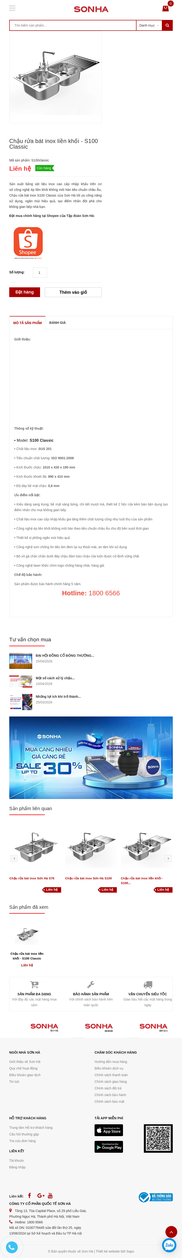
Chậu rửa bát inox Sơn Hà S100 (88, 878)
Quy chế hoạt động (23, 1068)
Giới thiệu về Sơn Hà (24, 1062)
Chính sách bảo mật (109, 1101)
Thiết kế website (108, 1251)
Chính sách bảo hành (110, 1095)
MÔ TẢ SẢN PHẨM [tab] (27, 323)
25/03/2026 (44, 702)
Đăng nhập (17, 1167)
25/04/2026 (44, 661)
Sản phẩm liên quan (30, 808)
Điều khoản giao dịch (25, 1075)
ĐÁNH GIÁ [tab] (57, 323)
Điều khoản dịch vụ (109, 1068)
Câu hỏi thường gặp (24, 1134)
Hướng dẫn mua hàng (111, 1062)
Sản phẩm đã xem (28, 907)
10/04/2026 (44, 684)
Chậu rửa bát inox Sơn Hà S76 (31, 878)
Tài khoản (16, 1160)
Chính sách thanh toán (111, 1075)
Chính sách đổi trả (108, 1088)
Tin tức (14, 1082)
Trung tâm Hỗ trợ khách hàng (31, 1127)
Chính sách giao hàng (111, 1082)
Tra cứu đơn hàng (22, 1141)
